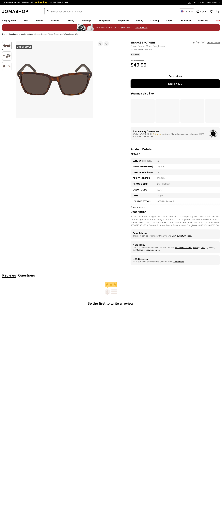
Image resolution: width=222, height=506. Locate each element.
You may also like (142, 93)
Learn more (148, 136)
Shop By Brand (9, 20)
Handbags (86, 20)
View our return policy (182, 236)
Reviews (9, 275)
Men (26, 20)
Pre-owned (185, 20)
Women (39, 20)
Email (195, 247)
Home (4, 34)
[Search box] (102, 11)
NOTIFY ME (175, 83)
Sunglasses (104, 20)
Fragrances (123, 20)
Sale (218, 20)
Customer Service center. (148, 250)
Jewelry (70, 20)
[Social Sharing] (100, 43)
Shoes (169, 20)
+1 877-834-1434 (183, 247)
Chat (203, 247)
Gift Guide (203, 20)
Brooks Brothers (27, 34)
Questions (26, 275)
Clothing (155, 20)
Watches (55, 20)
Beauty (139, 20)
